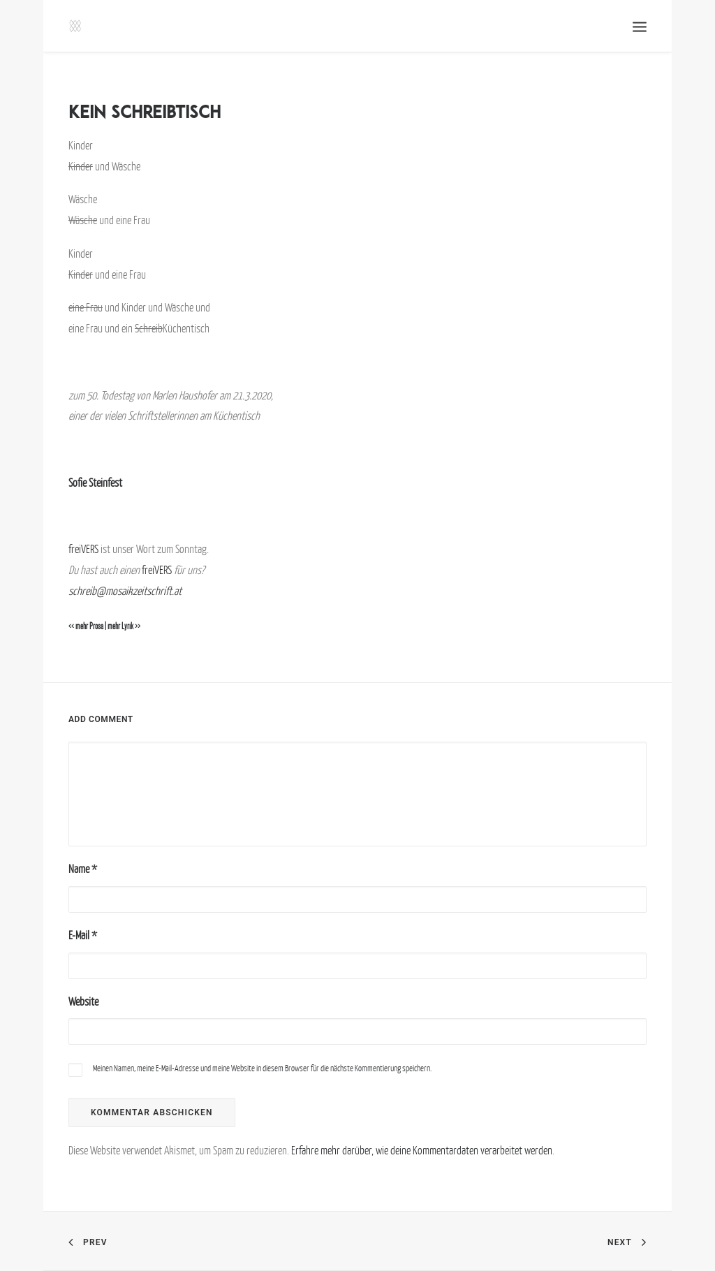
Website (83, 1001)
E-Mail (82, 935)
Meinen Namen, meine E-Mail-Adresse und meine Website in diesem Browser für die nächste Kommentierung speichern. (262, 1068)
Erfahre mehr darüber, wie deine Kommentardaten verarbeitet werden (421, 1150)
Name (82, 869)
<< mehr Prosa (85, 626)
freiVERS (83, 549)
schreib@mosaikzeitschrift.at (125, 591)
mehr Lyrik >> (124, 626)
